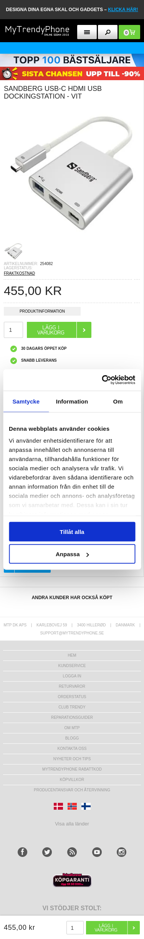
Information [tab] (72, 401)
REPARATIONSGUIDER (72, 717)
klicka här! (123, 9)
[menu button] (87, 32)
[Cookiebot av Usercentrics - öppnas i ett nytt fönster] (102, 380)
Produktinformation (42, 312)
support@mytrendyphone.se (72, 633)
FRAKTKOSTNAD (19, 273)
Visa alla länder (72, 823)
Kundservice (72, 666)
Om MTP (72, 728)
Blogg (72, 738)
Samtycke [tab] (26, 401)
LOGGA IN (72, 676)
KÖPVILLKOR (72, 780)
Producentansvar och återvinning (72, 790)
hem (72, 655)
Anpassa (72, 554)
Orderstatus (72, 697)
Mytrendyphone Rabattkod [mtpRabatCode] (72, 769)
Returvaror (72, 686)
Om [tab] (118, 401)
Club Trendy (71, 707)
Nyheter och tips (72, 759)
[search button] (108, 32)
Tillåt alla (72, 531)
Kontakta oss (72, 748)
